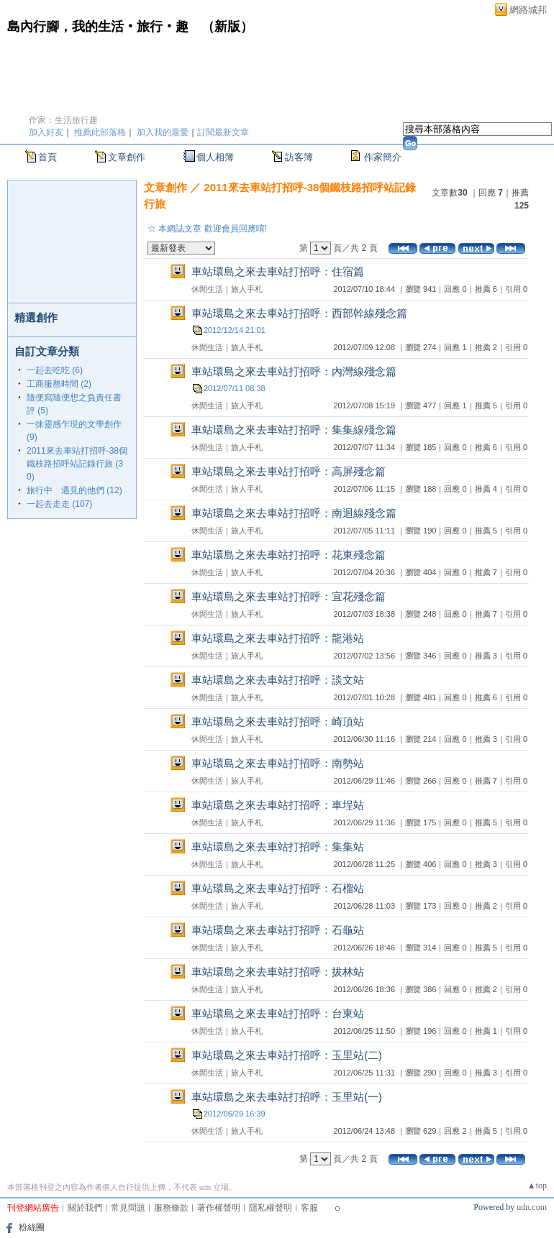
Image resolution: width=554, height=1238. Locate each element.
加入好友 (46, 132)
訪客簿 (299, 157)
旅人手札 (247, 289)
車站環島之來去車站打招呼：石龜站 (277, 930)
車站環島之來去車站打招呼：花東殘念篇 (288, 555)
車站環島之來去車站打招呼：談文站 (277, 680)
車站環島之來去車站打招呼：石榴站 (277, 888)
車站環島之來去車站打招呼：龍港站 (277, 638)
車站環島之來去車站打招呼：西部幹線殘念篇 (299, 313)
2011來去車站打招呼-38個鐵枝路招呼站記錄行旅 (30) (77, 464)
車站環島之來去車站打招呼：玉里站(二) (286, 1055)
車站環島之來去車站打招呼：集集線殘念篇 (293, 429)
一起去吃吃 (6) (55, 370)
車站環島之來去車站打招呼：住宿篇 (277, 271)
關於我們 (85, 1208)
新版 (227, 26)
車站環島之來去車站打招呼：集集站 (277, 846)
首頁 (47, 157)
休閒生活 (207, 289)
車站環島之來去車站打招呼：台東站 (277, 1013)
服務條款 (171, 1208)
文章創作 (126, 157)
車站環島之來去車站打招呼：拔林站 (277, 972)
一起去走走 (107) (59, 504)
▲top (537, 1185)
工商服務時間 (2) (59, 384)
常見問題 (128, 1208)
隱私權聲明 (270, 1208)
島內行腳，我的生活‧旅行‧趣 (98, 26)
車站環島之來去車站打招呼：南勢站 (277, 763)
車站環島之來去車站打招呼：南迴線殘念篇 (293, 513)
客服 (309, 1208)
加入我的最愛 (163, 132)
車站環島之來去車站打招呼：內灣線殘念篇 (293, 371)
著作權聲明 (218, 1208)
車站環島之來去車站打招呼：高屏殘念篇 (288, 471)
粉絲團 (32, 1227)
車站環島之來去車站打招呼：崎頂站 (277, 721)
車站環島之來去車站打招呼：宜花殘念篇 (288, 596)
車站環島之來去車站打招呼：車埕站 (277, 805)
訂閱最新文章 (223, 132)
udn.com (532, 1207)
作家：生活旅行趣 (63, 120)
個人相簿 (215, 157)
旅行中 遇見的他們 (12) (74, 490)
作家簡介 (382, 157)
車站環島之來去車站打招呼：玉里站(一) (286, 1097)
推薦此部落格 (100, 132)
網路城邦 (528, 9)
